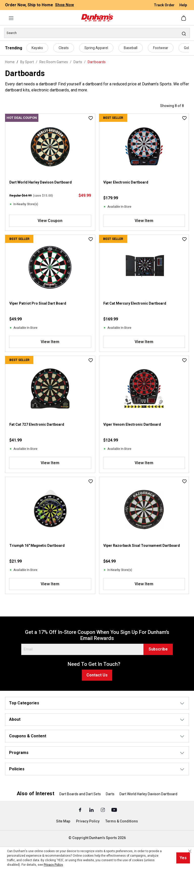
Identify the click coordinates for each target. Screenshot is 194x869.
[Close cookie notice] (189, 851)
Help (183, 5)
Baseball (130, 48)
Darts (110, 794)
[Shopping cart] (184, 18)
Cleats (64, 48)
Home (10, 62)
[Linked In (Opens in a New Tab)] (92, 810)
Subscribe (158, 649)
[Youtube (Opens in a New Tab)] (114, 810)
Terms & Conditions (121, 821)
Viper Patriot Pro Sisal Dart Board (37, 303)
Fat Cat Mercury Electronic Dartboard (134, 303)
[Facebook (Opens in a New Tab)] (80, 810)
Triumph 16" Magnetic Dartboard (37, 546)
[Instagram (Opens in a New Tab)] (103, 810)
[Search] (97, 33)
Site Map (63, 821)
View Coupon (50, 220)
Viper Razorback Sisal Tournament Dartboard (141, 546)
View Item (144, 220)
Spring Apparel (96, 48)
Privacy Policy (88, 821)
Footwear (160, 48)
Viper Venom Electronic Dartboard (132, 424)
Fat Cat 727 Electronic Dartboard (36, 424)
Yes (183, 857)
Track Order (164, 5)
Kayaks (37, 48)
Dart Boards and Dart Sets (80, 794)
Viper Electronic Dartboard (125, 182)
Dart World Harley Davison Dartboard (40, 182)
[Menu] (11, 18)
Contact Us (97, 675)
